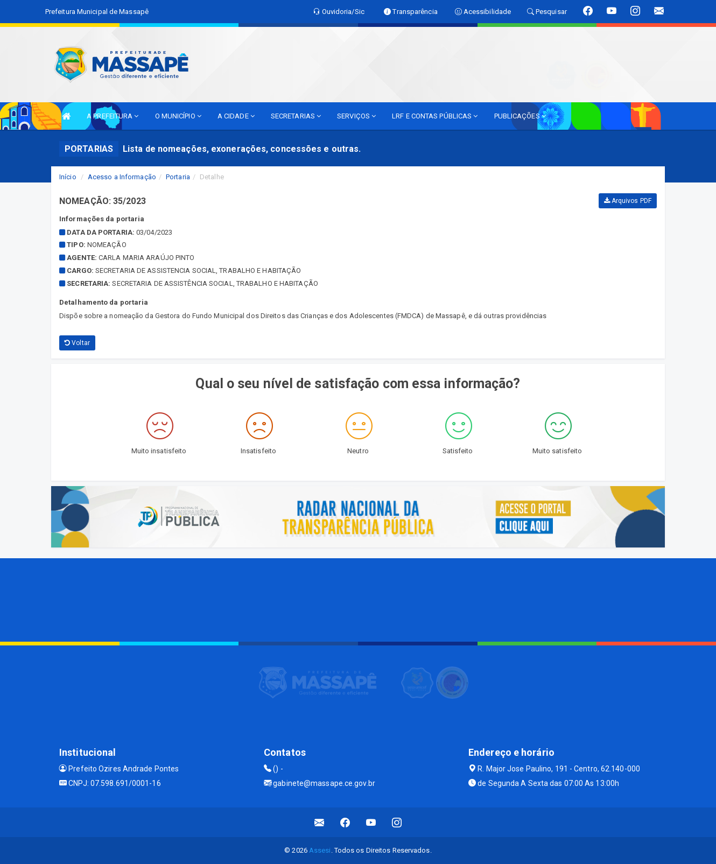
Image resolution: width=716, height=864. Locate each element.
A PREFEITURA (112, 116)
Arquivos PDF (627, 201)
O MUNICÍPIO (178, 116)
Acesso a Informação (122, 177)
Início (67, 177)
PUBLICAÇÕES (520, 116)
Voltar (77, 343)
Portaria (178, 177)
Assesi (320, 850)
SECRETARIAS (296, 116)
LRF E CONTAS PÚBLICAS (435, 116)
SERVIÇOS (356, 116)
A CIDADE (236, 116)
